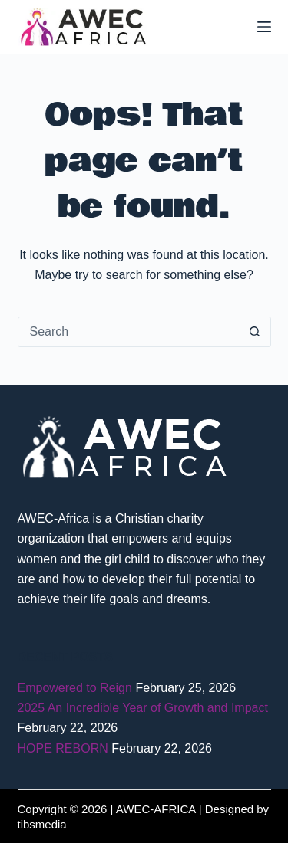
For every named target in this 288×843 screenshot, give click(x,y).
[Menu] (264, 27)
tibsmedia (42, 824)
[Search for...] (129, 332)
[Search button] (255, 332)
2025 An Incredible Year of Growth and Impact (143, 707)
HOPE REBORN (63, 748)
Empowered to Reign (75, 687)
